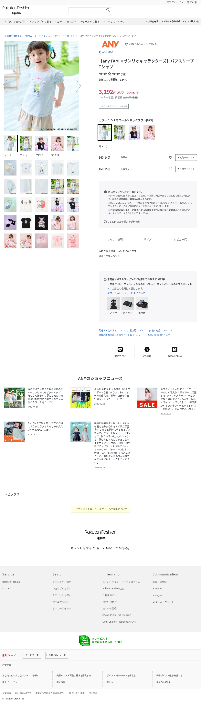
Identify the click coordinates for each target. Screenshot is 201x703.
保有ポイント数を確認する (169, 675)
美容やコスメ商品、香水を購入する (74, 675)
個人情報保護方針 (23, 693)
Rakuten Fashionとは (113, 588)
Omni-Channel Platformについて (119, 621)
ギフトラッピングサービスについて (126, 293)
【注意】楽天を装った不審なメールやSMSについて (100, 509)
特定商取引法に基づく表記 (116, 615)
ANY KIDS (107, 52)
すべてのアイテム (61, 608)
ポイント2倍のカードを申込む (121, 675)
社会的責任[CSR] (77, 693)
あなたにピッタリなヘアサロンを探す (20, 675)
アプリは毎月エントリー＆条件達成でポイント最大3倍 (172, 21)
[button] (4, 86)
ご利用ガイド (109, 595)
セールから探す (60, 601)
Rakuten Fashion (32, 10)
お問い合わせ (109, 601)
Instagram (158, 595)
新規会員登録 (160, 582)
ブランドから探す (61, 582)
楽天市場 (192, 2)
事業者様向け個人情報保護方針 (50, 693)
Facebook (158, 588)
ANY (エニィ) (31, 35)
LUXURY (6, 588)
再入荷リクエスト (186, 157)
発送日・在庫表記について (112, 330)
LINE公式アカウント (163, 601)
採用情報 (93, 693)
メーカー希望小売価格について (154, 335)
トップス (45, 35)
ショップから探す (61, 588)
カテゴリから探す (61, 595)
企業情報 (6, 693)
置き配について (137, 330)
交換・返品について (159, 330)
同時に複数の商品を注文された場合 (117, 335)
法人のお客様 (109, 608)
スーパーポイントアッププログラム (121, 582)
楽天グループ (174, 2)
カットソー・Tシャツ (64, 35)
